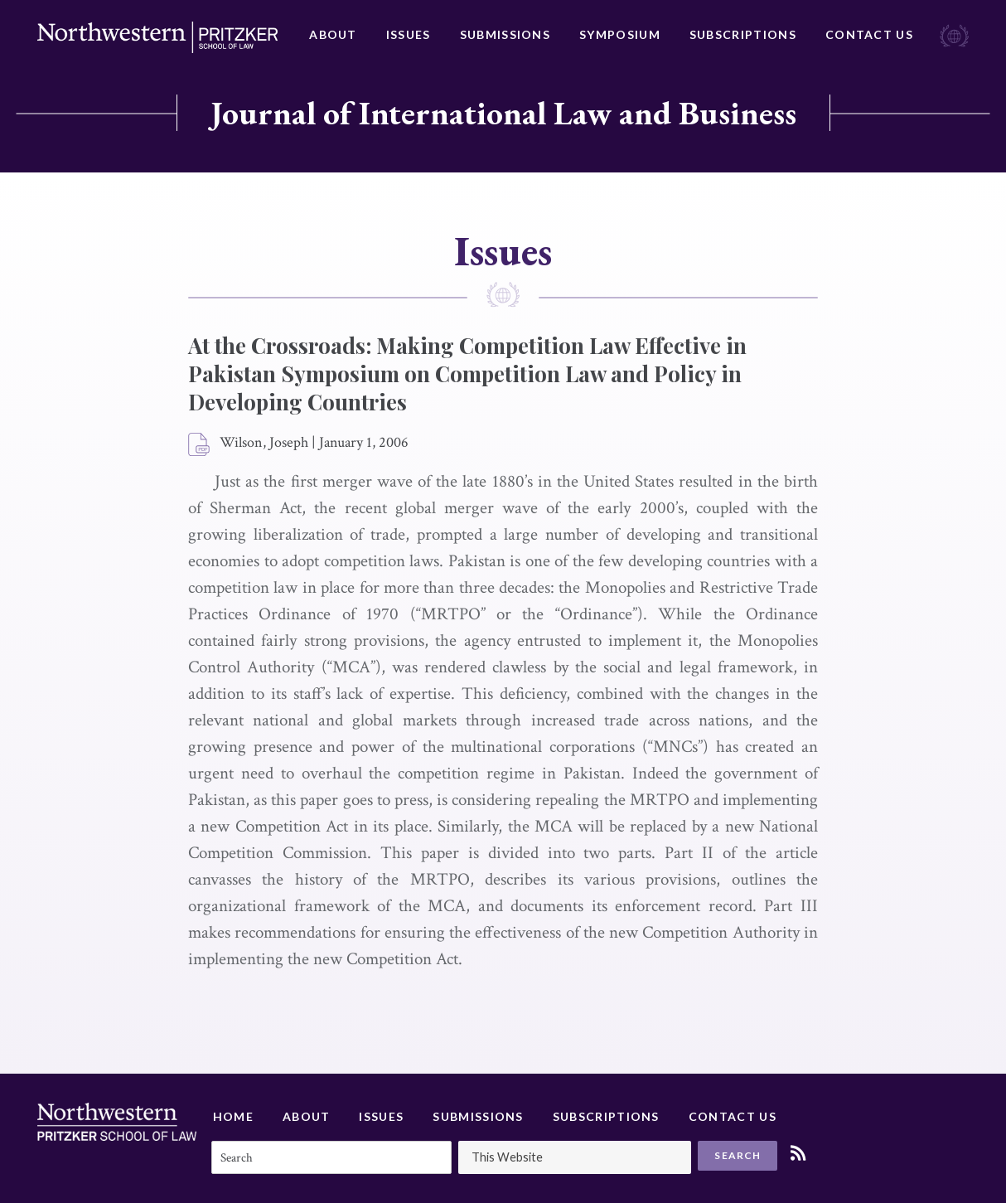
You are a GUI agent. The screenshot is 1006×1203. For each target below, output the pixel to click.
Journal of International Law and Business (503, 113)
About (333, 34)
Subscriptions (742, 34)
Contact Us (869, 34)
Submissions (505, 34)
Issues (408, 34)
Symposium (619, 34)
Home (233, 1116)
